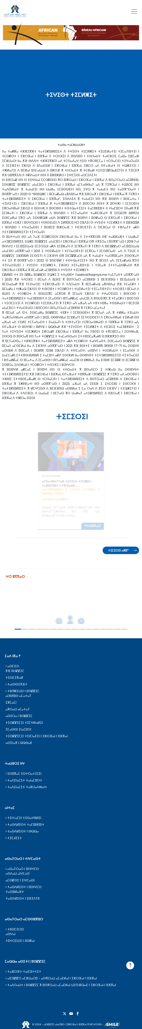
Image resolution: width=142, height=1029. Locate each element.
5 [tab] (46, 629)
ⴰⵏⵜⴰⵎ (10, 807)
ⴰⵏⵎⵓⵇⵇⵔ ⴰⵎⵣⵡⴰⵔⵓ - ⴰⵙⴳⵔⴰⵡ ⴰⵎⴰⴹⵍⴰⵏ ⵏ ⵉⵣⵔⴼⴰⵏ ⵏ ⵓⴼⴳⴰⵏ (52, 978)
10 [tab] (81, 629)
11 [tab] (88, 629)
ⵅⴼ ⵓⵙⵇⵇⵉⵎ (15, 671)
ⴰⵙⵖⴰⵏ (11, 934)
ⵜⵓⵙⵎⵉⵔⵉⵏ (15, 929)
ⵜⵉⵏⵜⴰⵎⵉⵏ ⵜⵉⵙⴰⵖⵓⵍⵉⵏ (24, 818)
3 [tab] (32, 629)
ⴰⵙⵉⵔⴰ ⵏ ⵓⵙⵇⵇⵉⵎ (19, 716)
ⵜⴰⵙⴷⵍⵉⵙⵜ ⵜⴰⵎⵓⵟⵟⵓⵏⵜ (25, 824)
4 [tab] (39, 629)
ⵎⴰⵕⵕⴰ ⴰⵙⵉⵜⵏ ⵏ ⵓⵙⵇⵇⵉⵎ (25, 961)
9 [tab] (74, 629)
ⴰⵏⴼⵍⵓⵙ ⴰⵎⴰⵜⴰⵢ (18, 696)
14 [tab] (110, 629)
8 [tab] (67, 629)
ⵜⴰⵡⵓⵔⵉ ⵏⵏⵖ (15, 763)
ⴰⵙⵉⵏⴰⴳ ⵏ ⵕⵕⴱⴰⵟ (19, 743)
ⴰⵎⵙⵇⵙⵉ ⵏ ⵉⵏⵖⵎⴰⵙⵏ (20, 880)
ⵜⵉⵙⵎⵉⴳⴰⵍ (14, 677)
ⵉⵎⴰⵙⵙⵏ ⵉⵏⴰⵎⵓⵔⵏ (18, 729)
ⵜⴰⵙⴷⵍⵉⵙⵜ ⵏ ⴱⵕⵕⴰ (23, 831)
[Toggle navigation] (134, 11)
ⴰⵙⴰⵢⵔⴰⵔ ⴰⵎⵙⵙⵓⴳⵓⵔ (24, 919)
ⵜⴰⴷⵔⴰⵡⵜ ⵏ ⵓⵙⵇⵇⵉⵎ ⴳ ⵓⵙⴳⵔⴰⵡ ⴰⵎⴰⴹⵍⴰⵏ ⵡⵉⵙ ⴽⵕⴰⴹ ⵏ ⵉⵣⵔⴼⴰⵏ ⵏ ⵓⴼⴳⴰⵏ (61, 985)
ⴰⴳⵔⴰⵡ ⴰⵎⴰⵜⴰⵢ (18, 709)
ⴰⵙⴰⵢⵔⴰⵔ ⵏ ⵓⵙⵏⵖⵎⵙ (23, 869)
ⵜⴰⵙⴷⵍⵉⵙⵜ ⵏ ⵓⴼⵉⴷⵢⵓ (23, 898)
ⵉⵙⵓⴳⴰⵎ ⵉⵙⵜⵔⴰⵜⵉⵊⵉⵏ (24, 773)
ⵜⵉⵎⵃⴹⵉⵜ (14, 838)
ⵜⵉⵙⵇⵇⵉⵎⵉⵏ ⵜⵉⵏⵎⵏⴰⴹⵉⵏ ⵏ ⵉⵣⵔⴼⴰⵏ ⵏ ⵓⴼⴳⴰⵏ (37, 736)
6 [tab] (53, 629)
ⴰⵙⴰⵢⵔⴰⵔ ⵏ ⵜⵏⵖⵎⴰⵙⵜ (23, 858)
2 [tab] (25, 629)
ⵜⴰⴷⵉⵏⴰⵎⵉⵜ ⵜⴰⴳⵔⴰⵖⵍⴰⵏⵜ (27, 787)
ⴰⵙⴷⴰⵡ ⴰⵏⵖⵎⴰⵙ (18, 873)
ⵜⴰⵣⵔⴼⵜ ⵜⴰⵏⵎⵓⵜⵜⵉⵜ (24, 971)
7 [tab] (60, 629)
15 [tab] (117, 629)
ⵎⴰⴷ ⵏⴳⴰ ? (12, 656)
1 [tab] (18, 629)
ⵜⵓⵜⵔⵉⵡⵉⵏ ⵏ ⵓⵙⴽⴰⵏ (20, 941)
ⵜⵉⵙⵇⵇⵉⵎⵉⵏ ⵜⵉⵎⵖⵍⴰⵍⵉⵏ (24, 722)
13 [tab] (102, 629)
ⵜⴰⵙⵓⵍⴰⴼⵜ (15, 892)
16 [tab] (124, 629)
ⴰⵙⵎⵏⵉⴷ (13, 666)
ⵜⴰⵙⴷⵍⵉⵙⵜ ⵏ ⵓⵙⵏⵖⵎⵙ (24, 887)
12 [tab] (95, 629)
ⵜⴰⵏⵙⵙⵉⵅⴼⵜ (17, 684)
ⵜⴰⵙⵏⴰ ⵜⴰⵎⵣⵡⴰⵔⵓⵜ (71, 144)
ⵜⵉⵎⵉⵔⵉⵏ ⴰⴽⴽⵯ (118, 550)
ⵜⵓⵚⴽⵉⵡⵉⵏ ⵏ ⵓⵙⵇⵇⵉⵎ (23, 691)
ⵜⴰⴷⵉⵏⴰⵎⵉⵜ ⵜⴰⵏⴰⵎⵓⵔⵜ (24, 780)
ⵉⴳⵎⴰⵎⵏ (11, 702)
